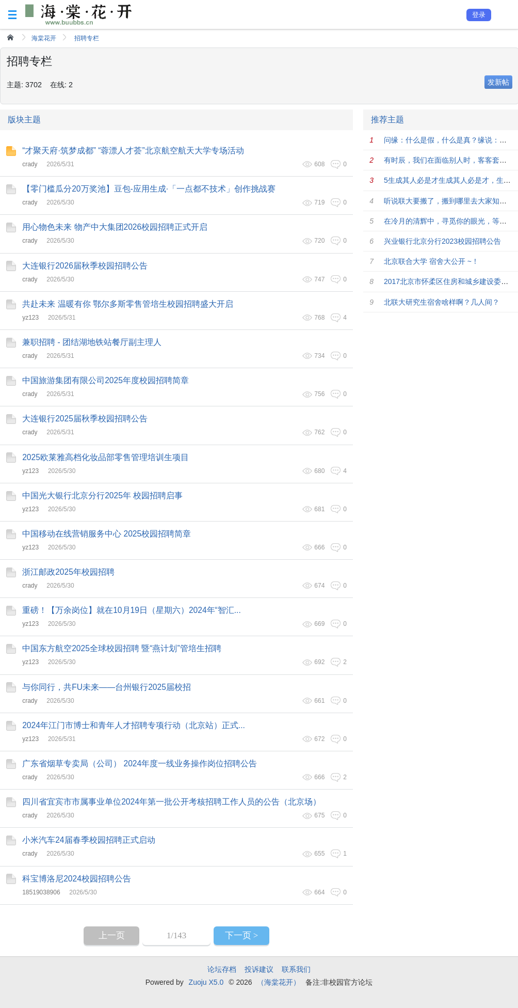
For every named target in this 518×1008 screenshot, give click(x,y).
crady (29, 164)
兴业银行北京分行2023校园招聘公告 (442, 241)
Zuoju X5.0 (206, 982)
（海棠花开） (278, 982)
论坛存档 (221, 969)
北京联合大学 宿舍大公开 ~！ (431, 261)
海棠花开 (43, 38)
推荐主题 (387, 119)
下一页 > (241, 935)
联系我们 (296, 969)
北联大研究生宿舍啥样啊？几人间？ (441, 302)
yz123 (30, 317)
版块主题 (24, 119)
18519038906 (41, 892)
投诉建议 (259, 969)
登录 (478, 15)
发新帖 (498, 82)
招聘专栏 (86, 38)
